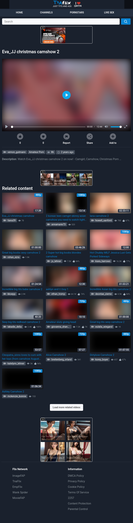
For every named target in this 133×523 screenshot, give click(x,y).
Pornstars (77, 12)
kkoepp (11, 294)
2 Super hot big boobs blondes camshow (63, 254)
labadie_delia (14, 326)
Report (66, 138)
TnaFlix (16, 481)
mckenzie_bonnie (16, 396)
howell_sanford (103, 220)
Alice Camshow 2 (56, 355)
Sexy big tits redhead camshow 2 (21, 322)
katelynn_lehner (15, 363)
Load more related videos (66, 407)
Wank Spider (20, 492)
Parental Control (78, 509)
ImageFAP (18, 475)
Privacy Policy (76, 481)
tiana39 (11, 220)
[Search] (126, 21)
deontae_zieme (103, 294)
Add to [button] (112, 138)
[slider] (48, 126)
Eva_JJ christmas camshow (18, 215)
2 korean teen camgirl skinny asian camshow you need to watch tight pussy (66, 218)
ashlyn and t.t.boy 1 (57, 289)
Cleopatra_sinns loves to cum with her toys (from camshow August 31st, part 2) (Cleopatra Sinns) (21, 357)
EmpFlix (17, 486)
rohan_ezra (13, 257)
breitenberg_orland (61, 359)
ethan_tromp (58, 294)
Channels (46, 12)
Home (19, 12)
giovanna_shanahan (61, 326)
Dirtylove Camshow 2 (102, 355)
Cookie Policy (76, 486)
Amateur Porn (36, 152)
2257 (71, 498)
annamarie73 (58, 224)
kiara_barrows (102, 261)
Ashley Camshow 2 (13, 391)
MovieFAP (18, 498)
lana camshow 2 (99, 215)
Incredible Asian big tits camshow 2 (110, 289)
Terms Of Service (78, 492)
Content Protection (79, 503)
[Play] (7, 127)
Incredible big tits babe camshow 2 (22, 289)
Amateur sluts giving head (61, 322)
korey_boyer (101, 359)
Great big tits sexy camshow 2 (107, 322)
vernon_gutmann (16, 152)
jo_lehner (56, 261)
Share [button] (90, 138)
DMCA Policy (76, 475)
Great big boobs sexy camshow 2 (21, 252)
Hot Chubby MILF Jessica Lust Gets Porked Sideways (110, 254)
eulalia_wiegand (104, 326)
